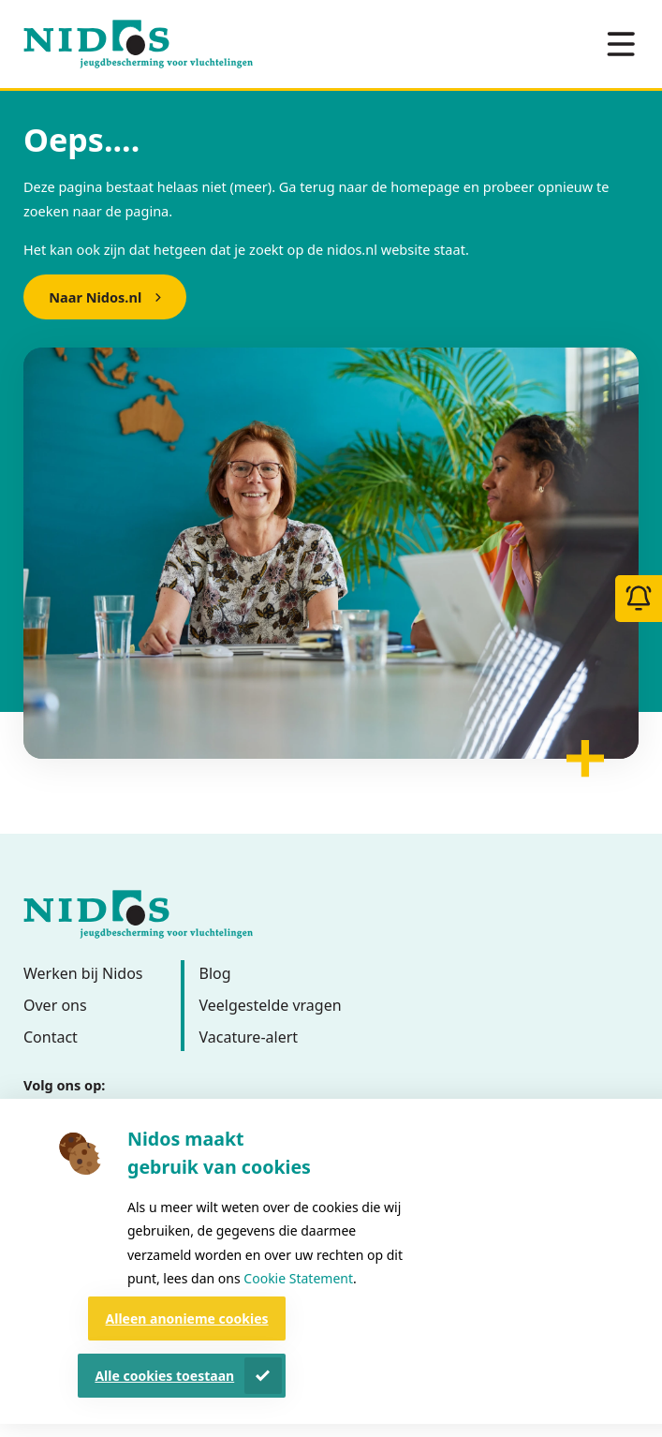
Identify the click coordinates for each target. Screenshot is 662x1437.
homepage (425, 186)
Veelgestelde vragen (270, 1005)
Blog (215, 973)
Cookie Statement (298, 1278)
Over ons (55, 1005)
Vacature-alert (249, 1037)
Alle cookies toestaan (164, 1376)
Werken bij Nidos (83, 973)
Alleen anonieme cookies (187, 1318)
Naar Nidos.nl (95, 297)
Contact (50, 1037)
